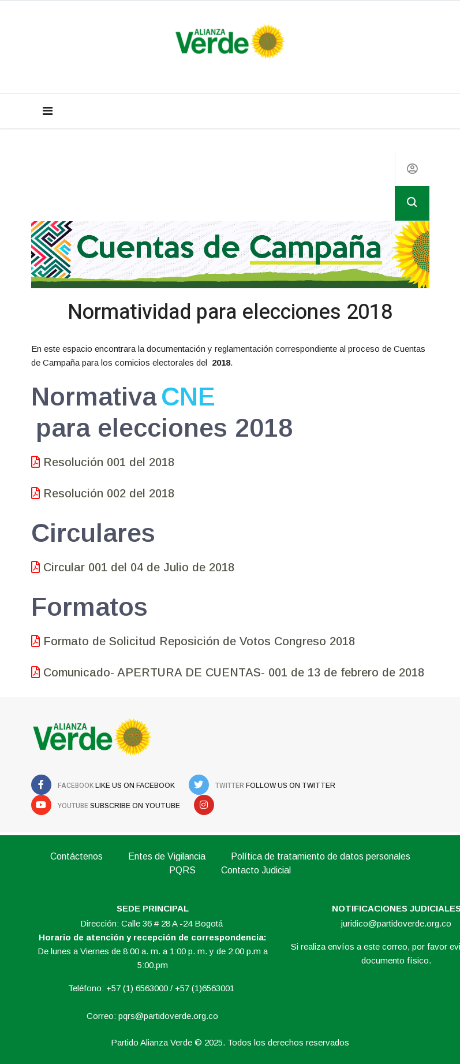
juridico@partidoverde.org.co (396, 923)
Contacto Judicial (256, 870)
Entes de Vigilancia (166, 856)
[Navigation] (48, 111)
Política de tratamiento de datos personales (320, 856)
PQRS (182, 870)
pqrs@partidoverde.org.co (168, 1016)
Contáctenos (76, 856)
